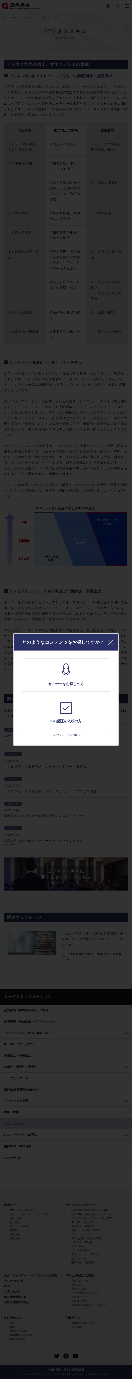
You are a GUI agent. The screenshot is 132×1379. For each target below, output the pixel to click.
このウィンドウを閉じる (66, 734)
